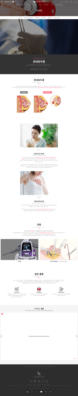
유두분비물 (37, 17)
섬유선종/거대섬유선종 (28, 17)
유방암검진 (28, 5)
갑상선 (52, 5)
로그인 (62, 1)
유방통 (20, 17)
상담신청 (71, 1)
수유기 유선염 (56, 17)
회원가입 (66, 1)
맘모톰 (40, 5)
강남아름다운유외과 (19, 5)
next (76, 336)
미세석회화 (46, 5)
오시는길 (75, 1)
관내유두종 (44, 17)
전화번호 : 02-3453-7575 (28, 385)
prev (1, 336)
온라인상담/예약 (59, 5)
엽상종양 (49, 17)
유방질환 (34, 5)
